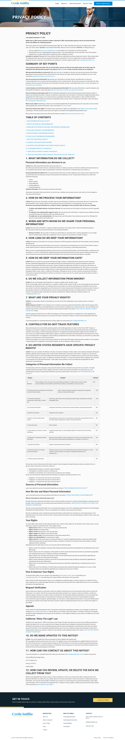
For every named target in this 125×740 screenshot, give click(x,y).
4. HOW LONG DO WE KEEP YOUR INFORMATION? (40, 130)
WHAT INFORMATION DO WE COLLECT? (75, 488)
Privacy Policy (97, 737)
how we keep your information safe (36, 100)
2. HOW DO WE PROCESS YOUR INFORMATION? (39, 124)
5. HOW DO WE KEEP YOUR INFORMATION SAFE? (40, 133)
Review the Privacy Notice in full (75, 113)
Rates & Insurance (75, 3)
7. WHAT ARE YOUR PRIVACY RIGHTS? (37, 139)
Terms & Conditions (108, 737)
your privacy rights (66, 105)
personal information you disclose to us (44, 76)
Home (57, 3)
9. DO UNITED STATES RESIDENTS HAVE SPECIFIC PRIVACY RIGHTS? (45, 145)
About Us (64, 3)
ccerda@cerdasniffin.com (87, 60)
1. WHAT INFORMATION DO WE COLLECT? (38, 121)
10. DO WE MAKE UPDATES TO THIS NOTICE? (39, 148)
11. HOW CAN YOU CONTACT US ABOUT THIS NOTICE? (41, 151)
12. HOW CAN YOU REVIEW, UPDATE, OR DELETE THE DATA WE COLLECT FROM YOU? (50, 154)
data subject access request (86, 108)
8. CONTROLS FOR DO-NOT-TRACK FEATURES (39, 142)
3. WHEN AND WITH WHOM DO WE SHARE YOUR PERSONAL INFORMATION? (48, 127)
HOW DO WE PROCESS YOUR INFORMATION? (79, 495)
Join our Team (87, 3)
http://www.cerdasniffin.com (48, 50)
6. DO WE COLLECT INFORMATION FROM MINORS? (40, 136)
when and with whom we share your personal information (67, 90)
